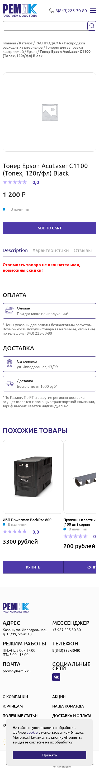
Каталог (25, 43)
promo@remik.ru (17, 671)
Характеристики (50, 250)
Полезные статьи (20, 716)
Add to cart (49, 228)
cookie (32, 732)
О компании (15, 697)
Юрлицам (13, 706)
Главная (9, 43)
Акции (58, 697)
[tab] (16, 250)
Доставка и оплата (72, 716)
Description (15, 250)
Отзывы (83, 250)
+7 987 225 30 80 (66, 630)
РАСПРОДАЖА (48, 43)
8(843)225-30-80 (66, 650)
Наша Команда (68, 706)
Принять (49, 755)
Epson (32, 51)
